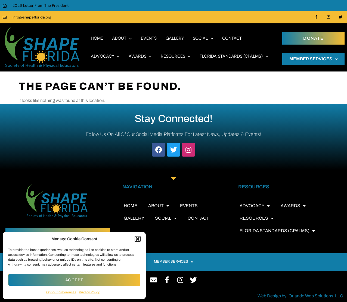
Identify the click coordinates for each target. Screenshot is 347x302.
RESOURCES (176, 56)
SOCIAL (203, 38)
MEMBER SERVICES (313, 59)
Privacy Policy (89, 292)
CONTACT (232, 38)
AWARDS (140, 56)
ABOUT (122, 38)
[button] (137, 239)
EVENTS (149, 38)
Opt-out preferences (61, 292)
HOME (97, 38)
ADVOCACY (105, 56)
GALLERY (175, 38)
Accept (74, 280)
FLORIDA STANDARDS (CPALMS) (234, 56)
